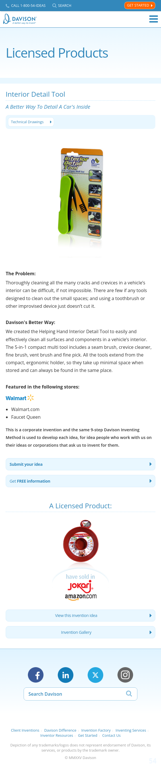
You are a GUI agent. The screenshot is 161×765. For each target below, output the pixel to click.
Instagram (125, 675)
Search (64, 5)
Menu (153, 19)
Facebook (36, 675)
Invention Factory (96, 730)
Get (30, 481)
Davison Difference (60, 730)
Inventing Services (130, 730)
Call (28, 5)
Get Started (138, 5)
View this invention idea (76, 615)
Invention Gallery (76, 632)
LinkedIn (65, 675)
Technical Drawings (27, 121)
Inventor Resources (56, 735)
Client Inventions (25, 730)
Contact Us (111, 735)
